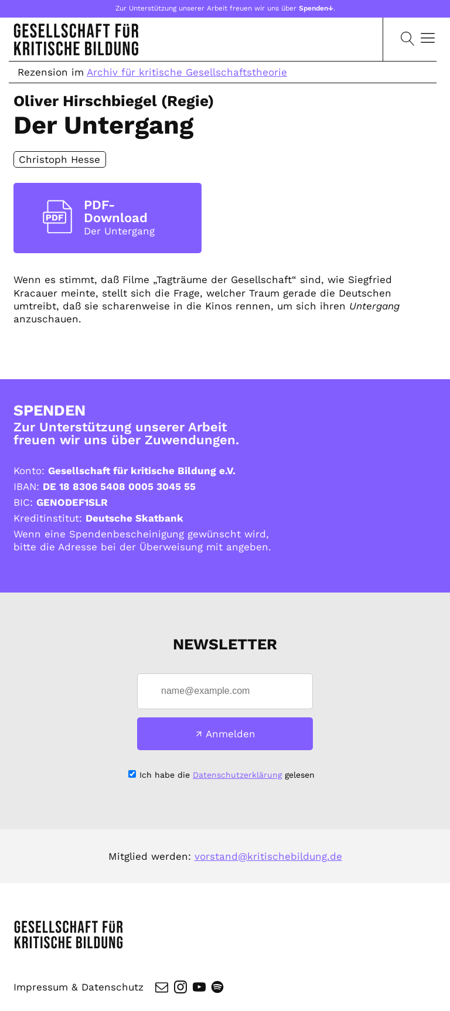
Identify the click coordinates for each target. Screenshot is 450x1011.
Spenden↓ (316, 8)
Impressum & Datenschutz (78, 987)
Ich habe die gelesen (227, 774)
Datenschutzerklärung (237, 774)
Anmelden (230, 734)
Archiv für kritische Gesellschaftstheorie (187, 72)
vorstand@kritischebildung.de (268, 856)
